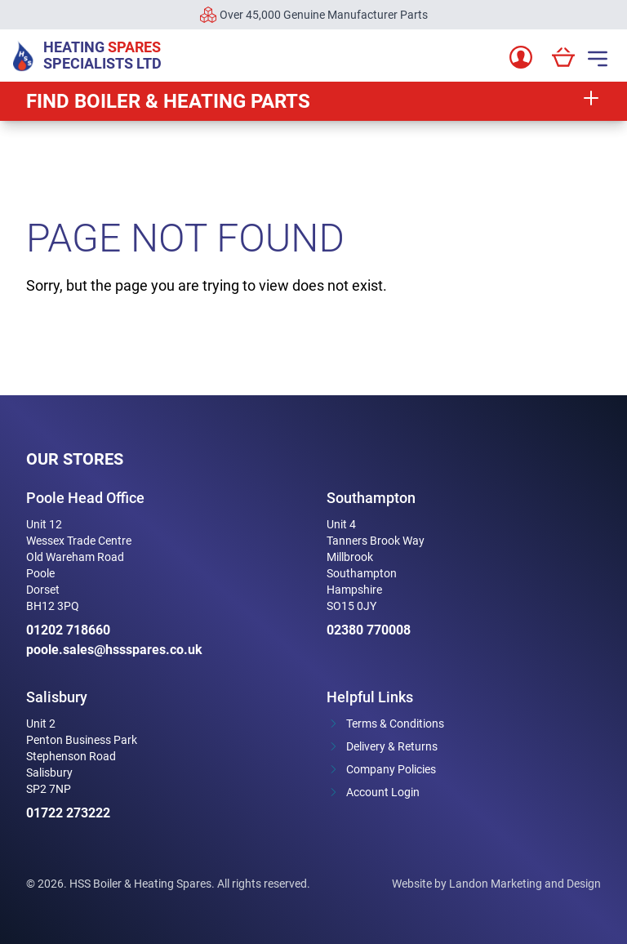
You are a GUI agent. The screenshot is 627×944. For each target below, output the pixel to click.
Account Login (383, 792)
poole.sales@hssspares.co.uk (114, 649)
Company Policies (391, 769)
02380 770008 (369, 630)
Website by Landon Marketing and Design (496, 883)
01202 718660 (68, 630)
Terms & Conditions (395, 723)
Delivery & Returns (392, 746)
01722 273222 (68, 813)
